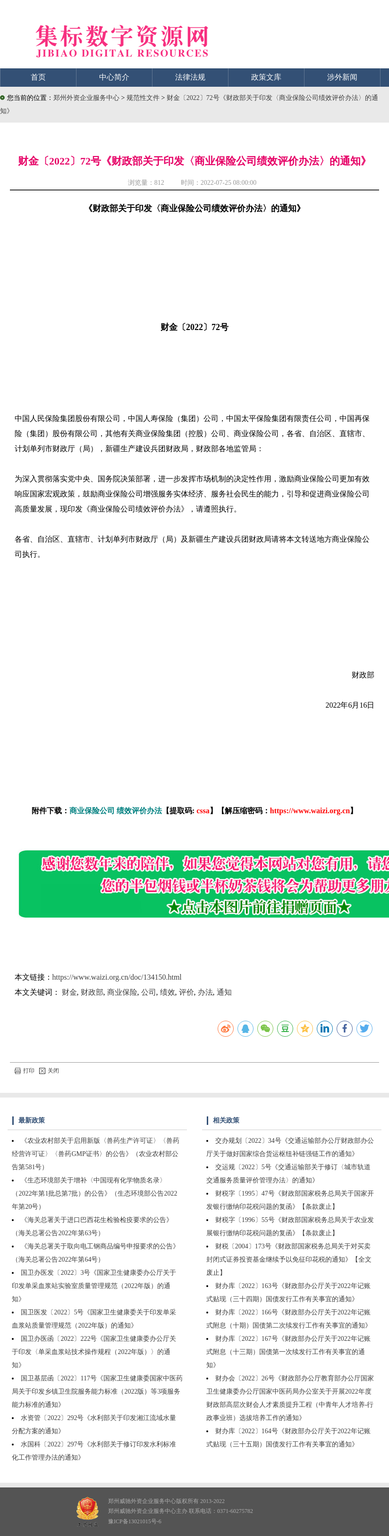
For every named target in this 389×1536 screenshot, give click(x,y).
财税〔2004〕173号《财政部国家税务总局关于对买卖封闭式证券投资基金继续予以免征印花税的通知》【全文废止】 (289, 1259)
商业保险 (122, 992)
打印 (24, 1070)
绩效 (167, 992)
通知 (224, 992)
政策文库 (266, 77)
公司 (148, 992)
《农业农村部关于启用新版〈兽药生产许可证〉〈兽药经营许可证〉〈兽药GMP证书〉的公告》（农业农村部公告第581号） (95, 1154)
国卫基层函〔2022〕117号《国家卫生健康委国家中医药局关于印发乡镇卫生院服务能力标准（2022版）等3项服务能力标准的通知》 (97, 1391)
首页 (38, 77)
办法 (205, 992)
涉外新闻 (342, 77)
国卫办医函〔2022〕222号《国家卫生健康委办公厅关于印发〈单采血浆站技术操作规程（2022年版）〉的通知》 (94, 1352)
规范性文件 (144, 97)
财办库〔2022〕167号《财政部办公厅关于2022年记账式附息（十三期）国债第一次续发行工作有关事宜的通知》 (288, 1352)
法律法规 (190, 77)
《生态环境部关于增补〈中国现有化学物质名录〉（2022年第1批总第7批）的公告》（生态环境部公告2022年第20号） (94, 1193)
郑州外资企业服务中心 (86, 97)
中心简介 (114, 77)
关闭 (49, 1070)
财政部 (92, 992)
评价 (186, 992)
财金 (69, 992)
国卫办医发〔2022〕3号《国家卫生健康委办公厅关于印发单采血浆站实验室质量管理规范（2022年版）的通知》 (94, 1286)
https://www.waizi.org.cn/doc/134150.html (117, 977)
